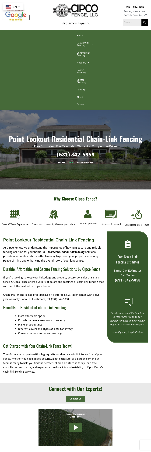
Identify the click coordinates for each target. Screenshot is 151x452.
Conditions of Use (69, 441)
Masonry (72, 35)
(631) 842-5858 (135, 6)
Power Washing (89, 35)
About (133, 35)
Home (6, 35)
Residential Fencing (24, 35)
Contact (7, 42)
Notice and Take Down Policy (91, 441)
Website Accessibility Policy (117, 441)
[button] (24, 35)
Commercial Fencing (51, 35)
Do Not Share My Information (48, 441)
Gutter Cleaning (108, 35)
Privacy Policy (28, 441)
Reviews (123, 35)
